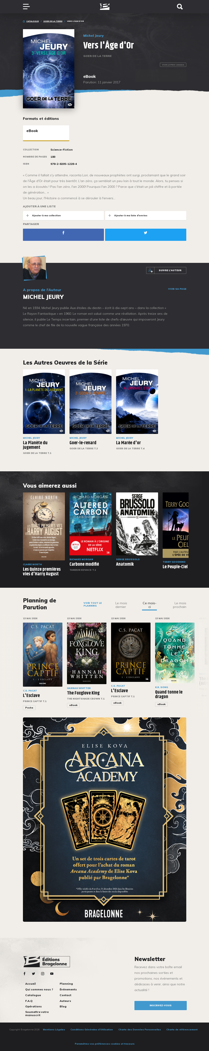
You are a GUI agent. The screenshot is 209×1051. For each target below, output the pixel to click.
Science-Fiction (61, 149)
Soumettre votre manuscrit (37, 1013)
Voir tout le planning (93, 604)
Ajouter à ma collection (42, 215)
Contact (65, 995)
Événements (68, 989)
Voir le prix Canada (173, 65)
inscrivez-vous (161, 1005)
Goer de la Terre (52, 21)
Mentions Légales (54, 1029)
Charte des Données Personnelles (139, 1029)
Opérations (33, 1006)
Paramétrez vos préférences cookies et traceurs (104, 1043)
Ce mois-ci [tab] (149, 605)
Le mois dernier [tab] (121, 605)
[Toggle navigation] (28, 6)
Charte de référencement (182, 1029)
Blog (63, 1006)
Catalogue (32, 21)
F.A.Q (29, 1001)
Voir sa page (177, 289)
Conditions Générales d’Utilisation (91, 1029)
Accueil (30, 983)
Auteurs (65, 1001)
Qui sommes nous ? (39, 989)
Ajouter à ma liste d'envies (126, 215)
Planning (66, 983)
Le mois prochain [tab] (179, 605)
